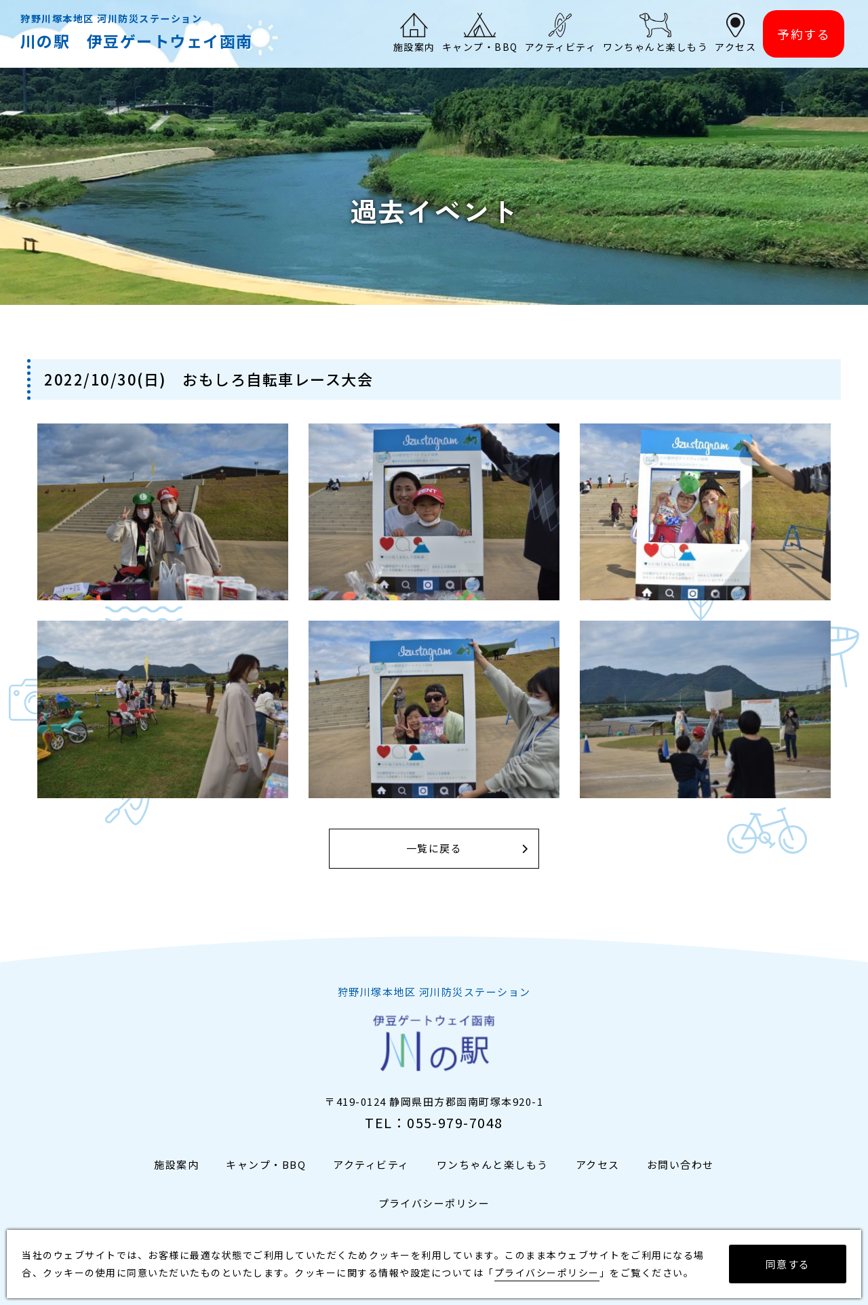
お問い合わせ (680, 1164)
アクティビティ (371, 1164)
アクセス (598, 1164)
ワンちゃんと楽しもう (493, 1164)
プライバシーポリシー (434, 1203)
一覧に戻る (434, 849)
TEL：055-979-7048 (434, 1122)
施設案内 (176, 1164)
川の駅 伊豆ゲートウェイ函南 (136, 40)
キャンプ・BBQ (266, 1164)
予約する (803, 34)
